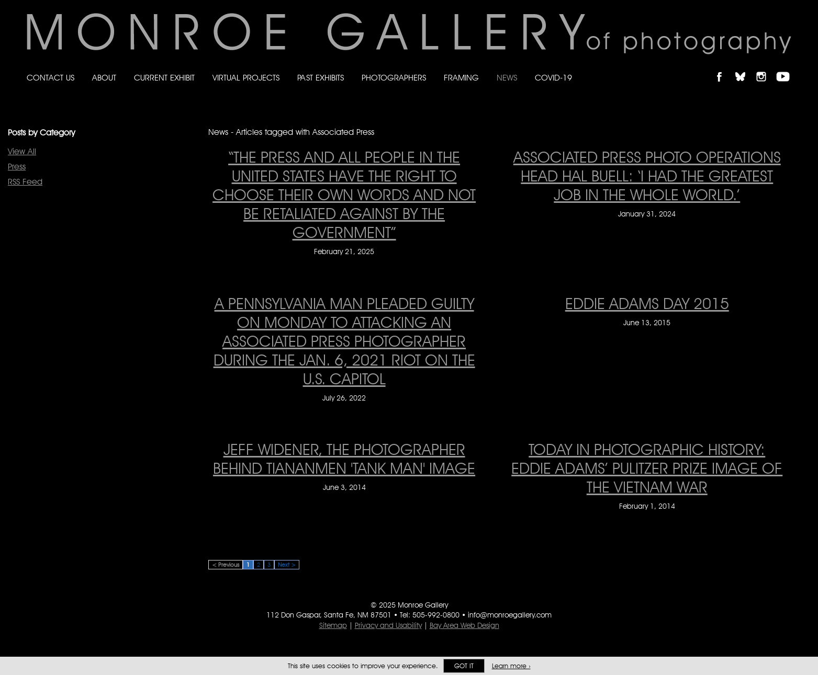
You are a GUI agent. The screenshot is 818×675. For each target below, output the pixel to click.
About (104, 78)
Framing (461, 78)
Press (17, 166)
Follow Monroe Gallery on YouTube (786, 67)
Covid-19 (553, 78)
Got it (464, 666)
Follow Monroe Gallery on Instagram (765, 67)
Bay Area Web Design (464, 625)
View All (22, 151)
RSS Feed (25, 182)
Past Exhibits (320, 78)
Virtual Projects (245, 78)
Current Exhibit (164, 78)
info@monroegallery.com (510, 615)
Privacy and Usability (388, 625)
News (507, 78)
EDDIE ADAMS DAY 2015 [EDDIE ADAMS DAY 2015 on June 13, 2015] (647, 303)
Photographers (394, 78)
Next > (287, 564)
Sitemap (333, 625)
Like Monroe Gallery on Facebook (724, 67)
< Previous (225, 564)
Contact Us (50, 78)
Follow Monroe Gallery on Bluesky (745, 67)
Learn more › (511, 666)
